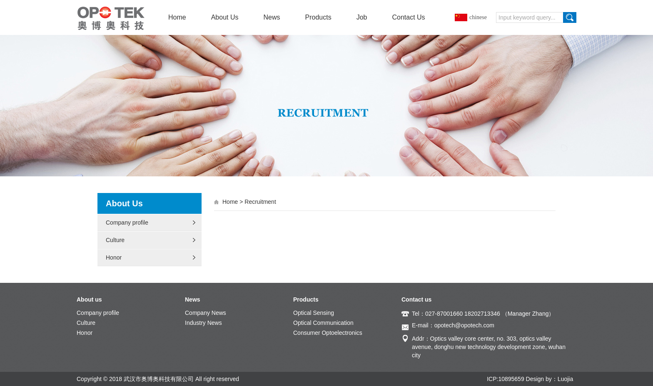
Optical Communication (323, 322)
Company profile (127, 222)
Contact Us (408, 17)
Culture (115, 240)
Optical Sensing (313, 312)
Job (361, 17)
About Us (225, 17)
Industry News (203, 322)
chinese (478, 17)
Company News (205, 312)
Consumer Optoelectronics (327, 332)
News (272, 17)
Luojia (565, 379)
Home (177, 17)
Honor (114, 257)
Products (318, 17)
